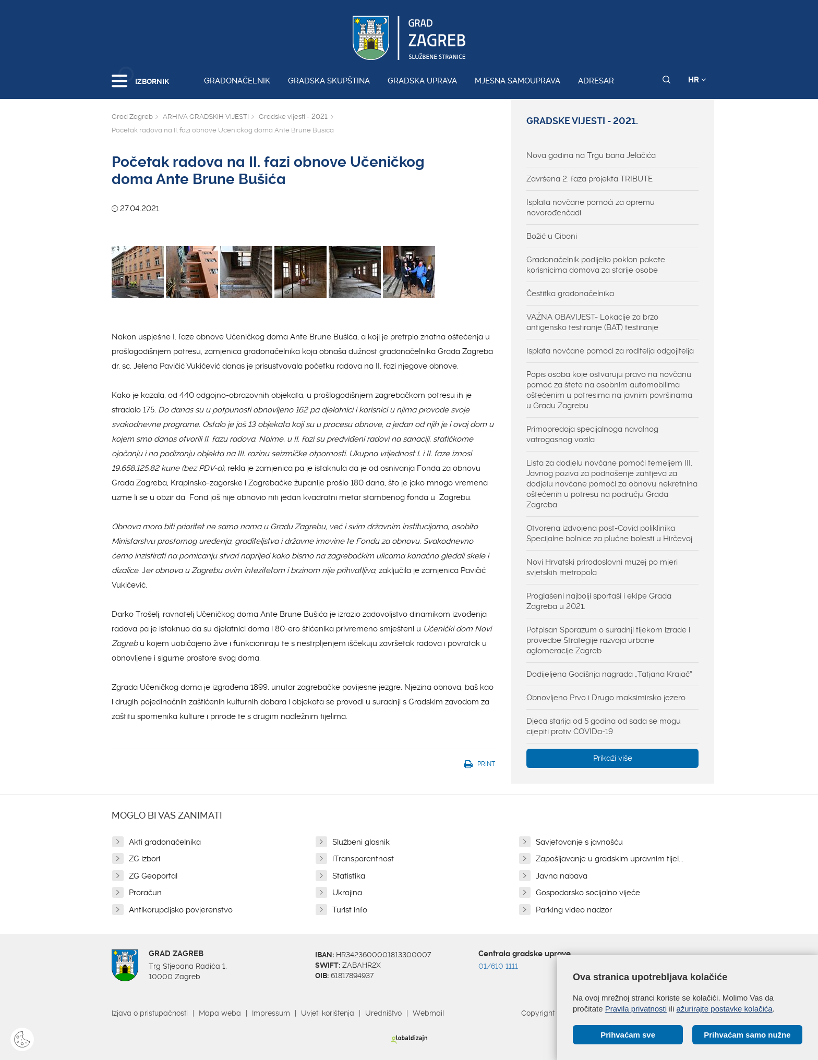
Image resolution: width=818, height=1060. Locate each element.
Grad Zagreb (132, 116)
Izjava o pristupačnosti (150, 1013)
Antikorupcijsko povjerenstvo (181, 910)
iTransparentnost (363, 858)
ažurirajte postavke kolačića (724, 1008)
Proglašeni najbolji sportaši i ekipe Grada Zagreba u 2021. (598, 601)
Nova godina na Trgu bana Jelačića (591, 155)
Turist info (349, 910)
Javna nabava (561, 876)
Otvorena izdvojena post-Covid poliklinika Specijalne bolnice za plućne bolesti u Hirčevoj (609, 533)
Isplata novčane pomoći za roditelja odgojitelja (610, 351)
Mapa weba (220, 1013)
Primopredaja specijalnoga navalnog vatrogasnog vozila (592, 434)
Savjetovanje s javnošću (579, 842)
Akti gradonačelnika (165, 842)
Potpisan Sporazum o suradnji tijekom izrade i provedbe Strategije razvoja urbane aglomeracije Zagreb (608, 640)
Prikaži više (612, 758)
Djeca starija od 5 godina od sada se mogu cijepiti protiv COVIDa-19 (603, 726)
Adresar (596, 81)
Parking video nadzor (574, 910)
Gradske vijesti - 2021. (293, 116)
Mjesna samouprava (517, 81)
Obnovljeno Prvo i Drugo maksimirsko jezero (605, 697)
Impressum (271, 1013)
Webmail (428, 1013)
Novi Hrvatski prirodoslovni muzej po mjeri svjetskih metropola (602, 567)
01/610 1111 (498, 966)
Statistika (348, 876)
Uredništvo (383, 1013)
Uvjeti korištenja (327, 1013)
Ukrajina (347, 892)
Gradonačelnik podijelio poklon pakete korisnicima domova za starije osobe (595, 265)
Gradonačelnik (237, 81)
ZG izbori (144, 858)
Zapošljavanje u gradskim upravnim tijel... (609, 858)
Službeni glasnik (361, 842)
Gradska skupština (329, 81)
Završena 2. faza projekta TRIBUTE (589, 179)
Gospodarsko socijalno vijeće (588, 892)
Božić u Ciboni (551, 236)
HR (697, 79)
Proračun (145, 892)
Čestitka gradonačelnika (570, 293)
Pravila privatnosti (636, 1008)
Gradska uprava (422, 81)
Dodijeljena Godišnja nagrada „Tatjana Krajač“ (609, 674)
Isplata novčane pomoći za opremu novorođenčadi (590, 207)
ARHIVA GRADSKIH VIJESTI (206, 116)
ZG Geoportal (153, 876)
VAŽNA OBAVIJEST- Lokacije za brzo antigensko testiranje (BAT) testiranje (592, 322)
